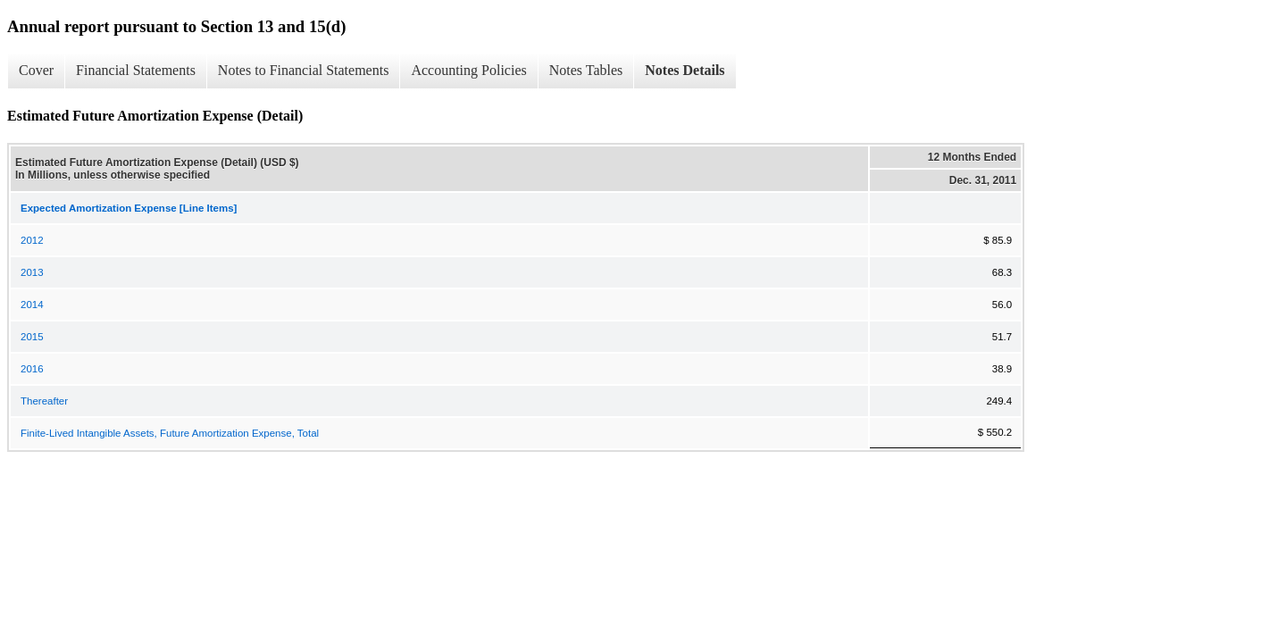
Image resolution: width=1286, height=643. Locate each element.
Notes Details (684, 70)
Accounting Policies (468, 70)
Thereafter (44, 401)
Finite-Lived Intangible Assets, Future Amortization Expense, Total (170, 433)
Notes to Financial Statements (303, 70)
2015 (32, 336)
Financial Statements (136, 70)
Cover (36, 70)
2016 (32, 368)
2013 (32, 272)
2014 (32, 304)
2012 (32, 240)
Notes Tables (586, 70)
